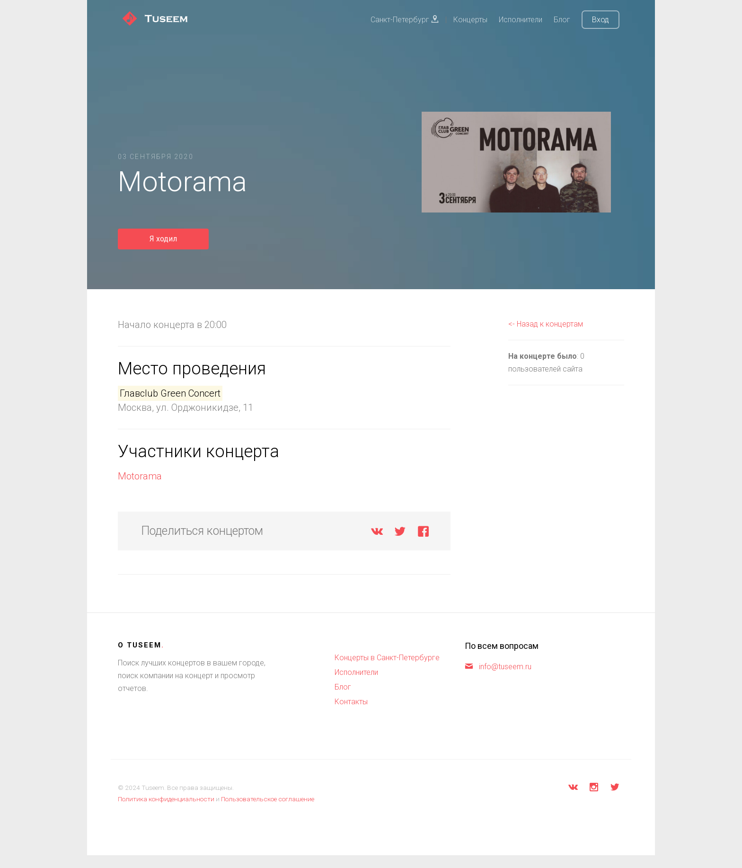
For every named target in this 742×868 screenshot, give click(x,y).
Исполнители (520, 19)
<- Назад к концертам (545, 323)
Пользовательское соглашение (267, 799)
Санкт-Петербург (405, 19)
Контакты (351, 701)
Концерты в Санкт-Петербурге (387, 657)
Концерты (470, 19)
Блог (562, 19)
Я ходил (163, 238)
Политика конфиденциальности (166, 799)
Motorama (140, 476)
